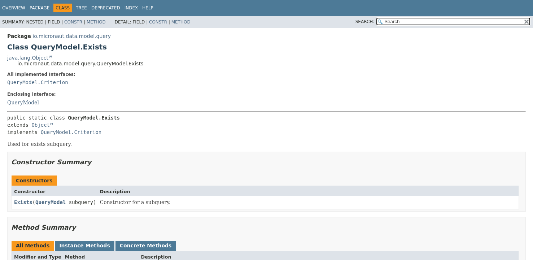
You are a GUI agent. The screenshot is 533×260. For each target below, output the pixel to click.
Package (39, 7)
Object (40, 125)
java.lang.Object (27, 58)
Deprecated (105, 7)
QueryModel (23, 102)
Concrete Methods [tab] (146, 245)
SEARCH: (365, 21)
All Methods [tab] (32, 245)
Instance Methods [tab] (84, 245)
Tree (81, 7)
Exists (23, 202)
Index (131, 7)
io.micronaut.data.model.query (71, 36)
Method (96, 22)
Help (147, 7)
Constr (73, 22)
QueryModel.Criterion (37, 82)
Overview (13, 7)
